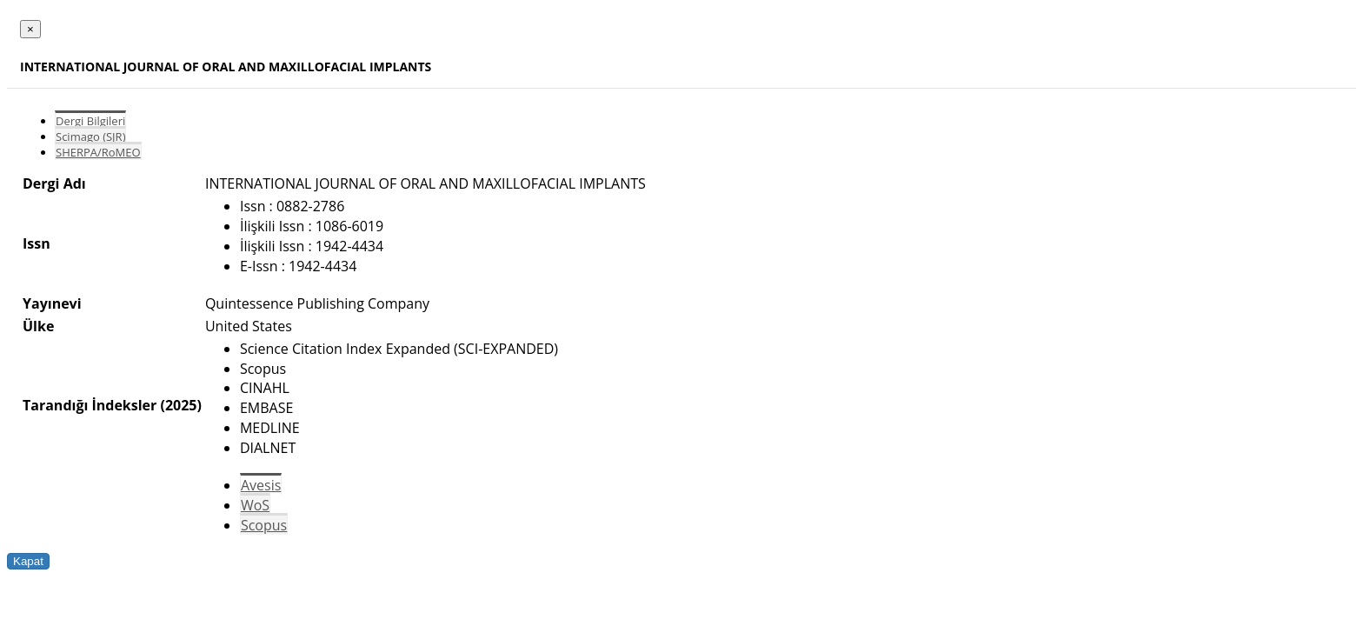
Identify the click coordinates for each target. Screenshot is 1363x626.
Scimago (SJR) (90, 136)
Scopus (264, 525)
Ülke (38, 326)
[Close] (30, 29)
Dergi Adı (54, 183)
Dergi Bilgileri (90, 121)
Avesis (261, 485)
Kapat (28, 561)
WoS (255, 505)
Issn (36, 243)
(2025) (180, 405)
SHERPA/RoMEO (98, 152)
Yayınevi (52, 303)
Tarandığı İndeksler (89, 405)
